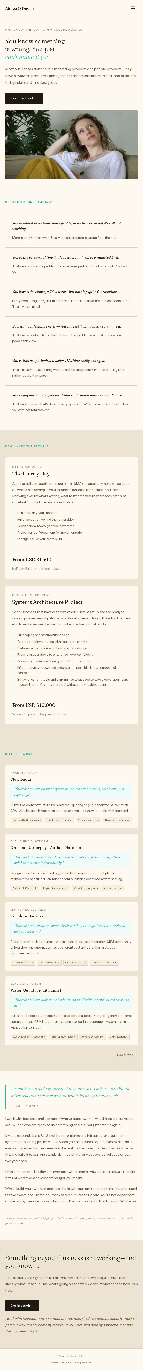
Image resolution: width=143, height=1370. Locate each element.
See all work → (127, 1055)
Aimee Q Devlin (19, 8)
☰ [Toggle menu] (133, 8)
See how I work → (24, 98)
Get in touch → (22, 1306)
